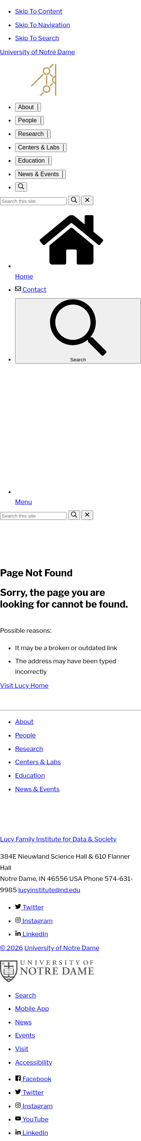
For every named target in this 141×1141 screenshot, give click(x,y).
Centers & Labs (38, 147)
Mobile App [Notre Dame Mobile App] (32, 1008)
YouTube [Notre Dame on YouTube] (32, 1119)
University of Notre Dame (37, 52)
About (26, 107)
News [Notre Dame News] (23, 1022)
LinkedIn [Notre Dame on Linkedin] (31, 1132)
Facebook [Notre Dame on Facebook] (33, 1079)
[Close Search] (87, 200)
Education (31, 160)
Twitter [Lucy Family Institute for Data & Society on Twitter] (29, 907)
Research (31, 134)
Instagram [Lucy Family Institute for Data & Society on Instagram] (34, 921)
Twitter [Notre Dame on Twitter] (29, 1092)
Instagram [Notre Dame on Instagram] (34, 1106)
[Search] (74, 200)
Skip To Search (37, 38)
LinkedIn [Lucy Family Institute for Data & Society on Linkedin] (31, 934)
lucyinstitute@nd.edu (49, 890)
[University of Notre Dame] (47, 980)
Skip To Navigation (42, 25)
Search (78, 331)
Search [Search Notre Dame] (25, 995)
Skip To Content (38, 11)
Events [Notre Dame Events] (25, 1035)
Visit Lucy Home (24, 685)
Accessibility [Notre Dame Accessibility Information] (33, 1062)
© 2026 (11, 948)
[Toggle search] (21, 187)
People (27, 120)
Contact (30, 289)
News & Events (38, 174)
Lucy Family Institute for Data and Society (70, 80)
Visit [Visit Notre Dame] (21, 1049)
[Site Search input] (33, 201)
